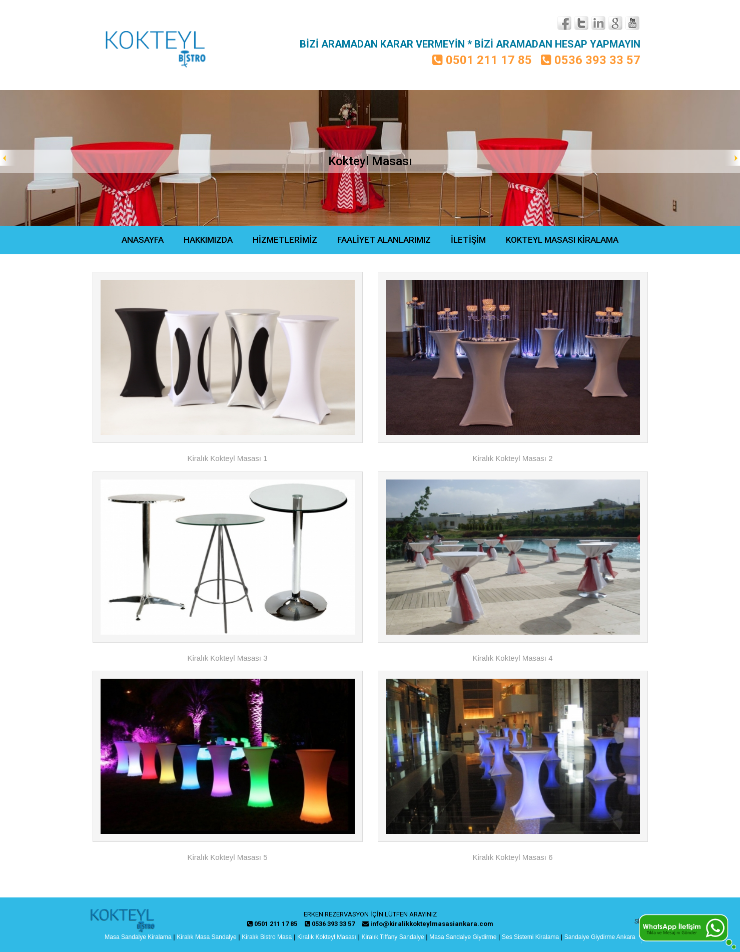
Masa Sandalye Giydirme (462, 936)
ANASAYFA (143, 240)
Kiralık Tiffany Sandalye (393, 936)
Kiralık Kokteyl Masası (326, 936)
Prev (8, 158)
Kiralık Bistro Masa (267, 936)
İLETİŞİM (468, 240)
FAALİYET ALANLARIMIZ (384, 240)
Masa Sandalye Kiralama (138, 936)
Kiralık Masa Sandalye (206, 936)
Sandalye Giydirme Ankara (599, 936)
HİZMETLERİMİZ (285, 240)
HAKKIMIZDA (208, 240)
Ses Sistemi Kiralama (530, 936)
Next (732, 158)
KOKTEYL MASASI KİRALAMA (562, 240)
